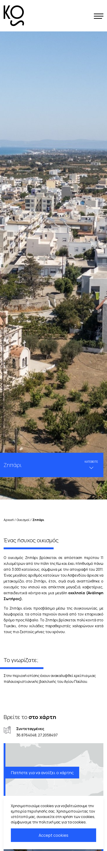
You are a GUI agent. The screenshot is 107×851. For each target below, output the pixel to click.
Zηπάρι (38, 520)
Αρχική (9, 520)
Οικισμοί (23, 520)
